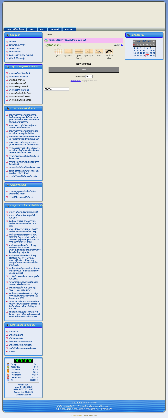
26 (147, 56)
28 (154, 56)
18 (144, 53)
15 (134, 53)
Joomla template (76, 415)
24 (141, 56)
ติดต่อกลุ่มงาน (15, 52)
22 (134, 56)
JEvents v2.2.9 (76, 81)
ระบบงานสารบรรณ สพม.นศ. (21, 55)
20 (151, 53)
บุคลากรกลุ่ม (14, 48)
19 (147, 53)
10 (141, 50)
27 (151, 56)
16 (138, 53)
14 (154, 50)
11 (144, 50)
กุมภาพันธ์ (141, 41)
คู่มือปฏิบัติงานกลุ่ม (17, 58)
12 (147, 50)
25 (144, 56)
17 (141, 53)
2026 (149, 41)
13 (151, 50)
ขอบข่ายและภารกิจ (17, 45)
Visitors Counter (23, 395)
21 (154, 53)
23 (138, 56)
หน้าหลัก (12, 42)
